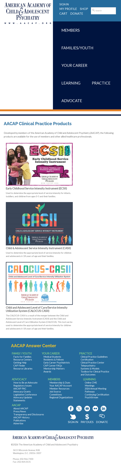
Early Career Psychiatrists (56, 362)
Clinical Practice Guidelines (94, 356)
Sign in (64, 4)
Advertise (18, 423)
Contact (82, 444)
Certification (87, 359)
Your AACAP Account (60, 385)
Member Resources (59, 388)
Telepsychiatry (88, 365)
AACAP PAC (19, 388)
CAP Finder (19, 365)
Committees (55, 394)
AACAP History (21, 417)
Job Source (55, 391)
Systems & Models (90, 368)
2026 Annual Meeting (95, 388)
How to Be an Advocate (25, 382)
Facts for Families (22, 356)
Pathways (90, 391)
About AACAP (20, 408)
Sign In (73, 422)
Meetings (90, 385)
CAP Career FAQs (52, 365)
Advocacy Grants (22, 391)
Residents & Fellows (53, 359)
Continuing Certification (97, 394)
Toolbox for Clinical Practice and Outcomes (95, 373)
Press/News (19, 411)
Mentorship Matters (54, 368)
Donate (102, 422)
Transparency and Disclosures (28, 414)
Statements (19, 400)
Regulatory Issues (22, 385)
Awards (47, 371)
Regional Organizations (61, 397)
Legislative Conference (25, 394)
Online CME (91, 382)
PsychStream (91, 397)
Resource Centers (22, 359)
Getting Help (19, 362)
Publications (19, 420)
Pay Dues (87, 422)
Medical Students (52, 356)
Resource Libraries (22, 368)
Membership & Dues (59, 382)
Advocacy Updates (22, 397)
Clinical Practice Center (92, 362)
